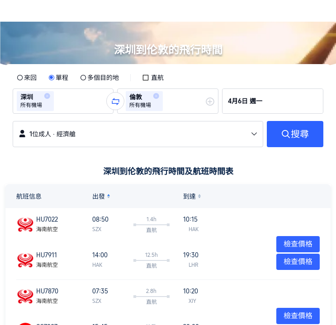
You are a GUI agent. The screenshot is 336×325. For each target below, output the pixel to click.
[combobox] (59, 101)
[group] (63, 101)
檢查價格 (298, 261)
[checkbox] (153, 77)
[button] (320, 11)
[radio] (27, 77)
